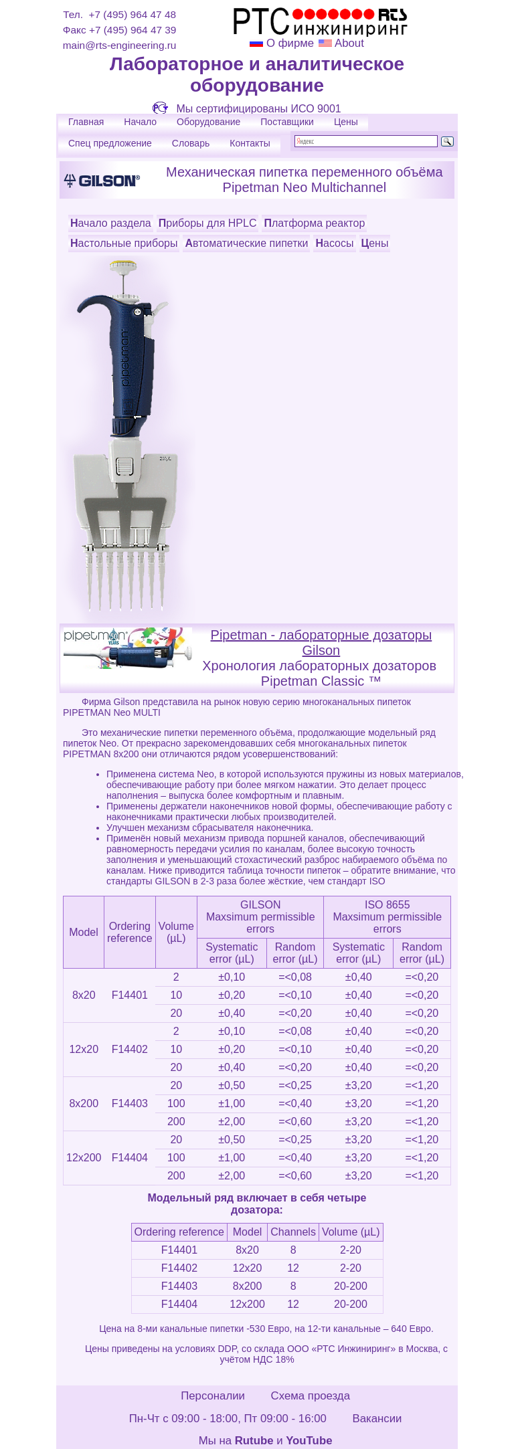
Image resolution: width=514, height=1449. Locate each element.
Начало (140, 121)
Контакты (250, 143)
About (348, 43)
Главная (86, 121)
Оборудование (208, 121)
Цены (346, 121)
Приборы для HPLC (208, 223)
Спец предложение (110, 143)
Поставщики (287, 121)
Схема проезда (310, 1395)
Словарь (190, 143)
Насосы (334, 243)
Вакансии (377, 1418)
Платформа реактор (314, 223)
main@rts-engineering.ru (120, 45)
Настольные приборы (123, 243)
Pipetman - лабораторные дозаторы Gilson (321, 642)
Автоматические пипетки (246, 243)
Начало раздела (110, 223)
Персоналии (213, 1395)
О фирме (290, 43)
